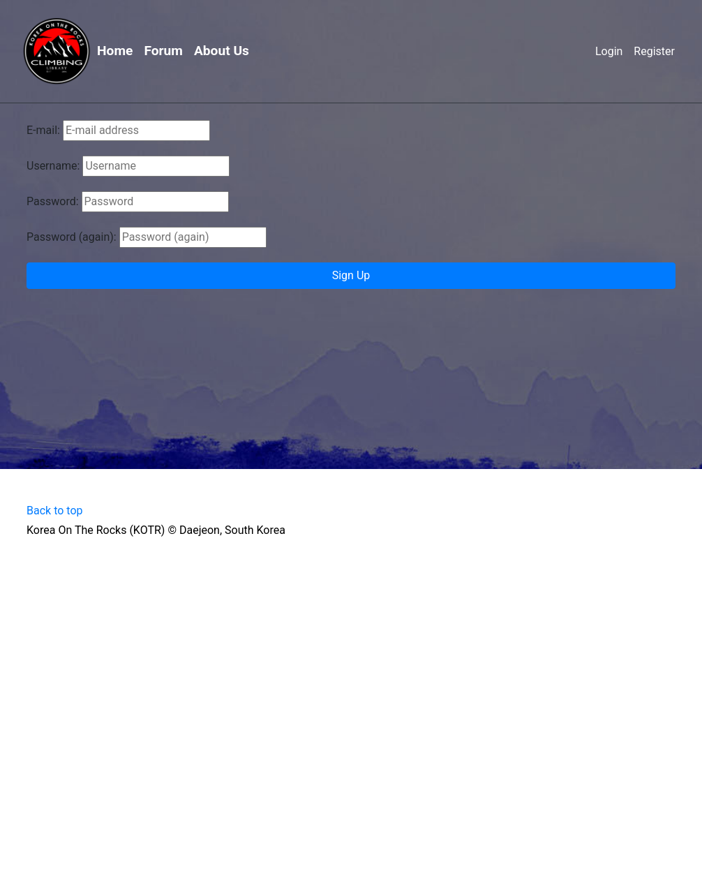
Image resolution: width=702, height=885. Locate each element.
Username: (53, 165)
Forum (163, 51)
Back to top (54, 510)
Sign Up (351, 275)
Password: (53, 201)
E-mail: (43, 130)
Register (654, 51)
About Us (221, 51)
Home (115, 51)
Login (608, 51)
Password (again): (72, 237)
